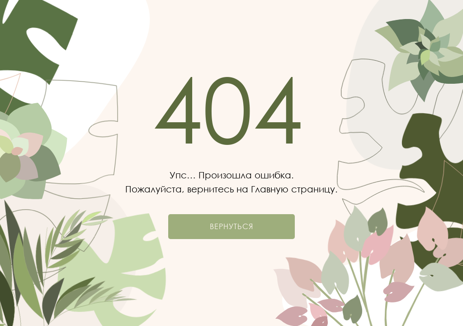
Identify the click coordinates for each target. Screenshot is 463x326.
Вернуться (231, 226)
